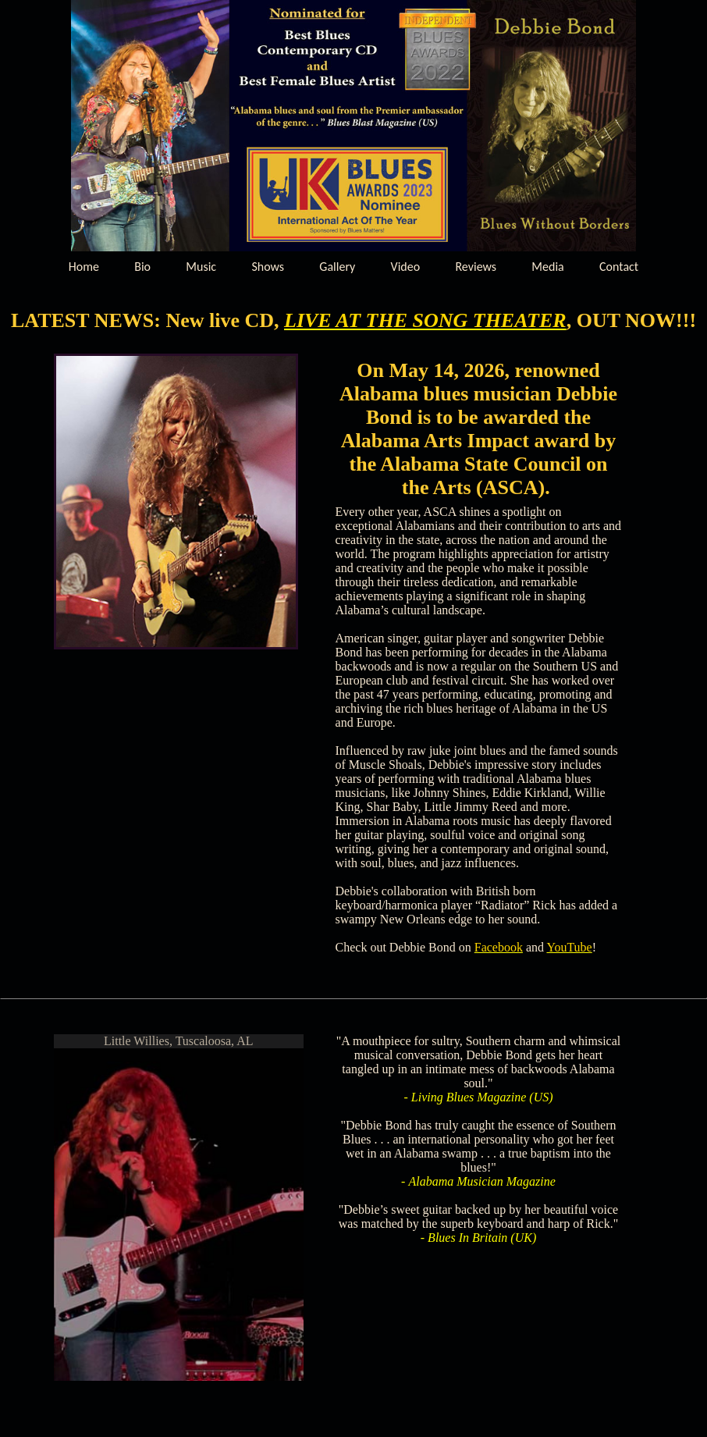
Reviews (475, 266)
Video (406, 266)
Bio (142, 266)
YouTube (569, 947)
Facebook (498, 947)
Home (84, 266)
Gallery (337, 266)
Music (201, 266)
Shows (267, 266)
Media (547, 266)
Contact (618, 266)
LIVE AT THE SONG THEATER (425, 320)
